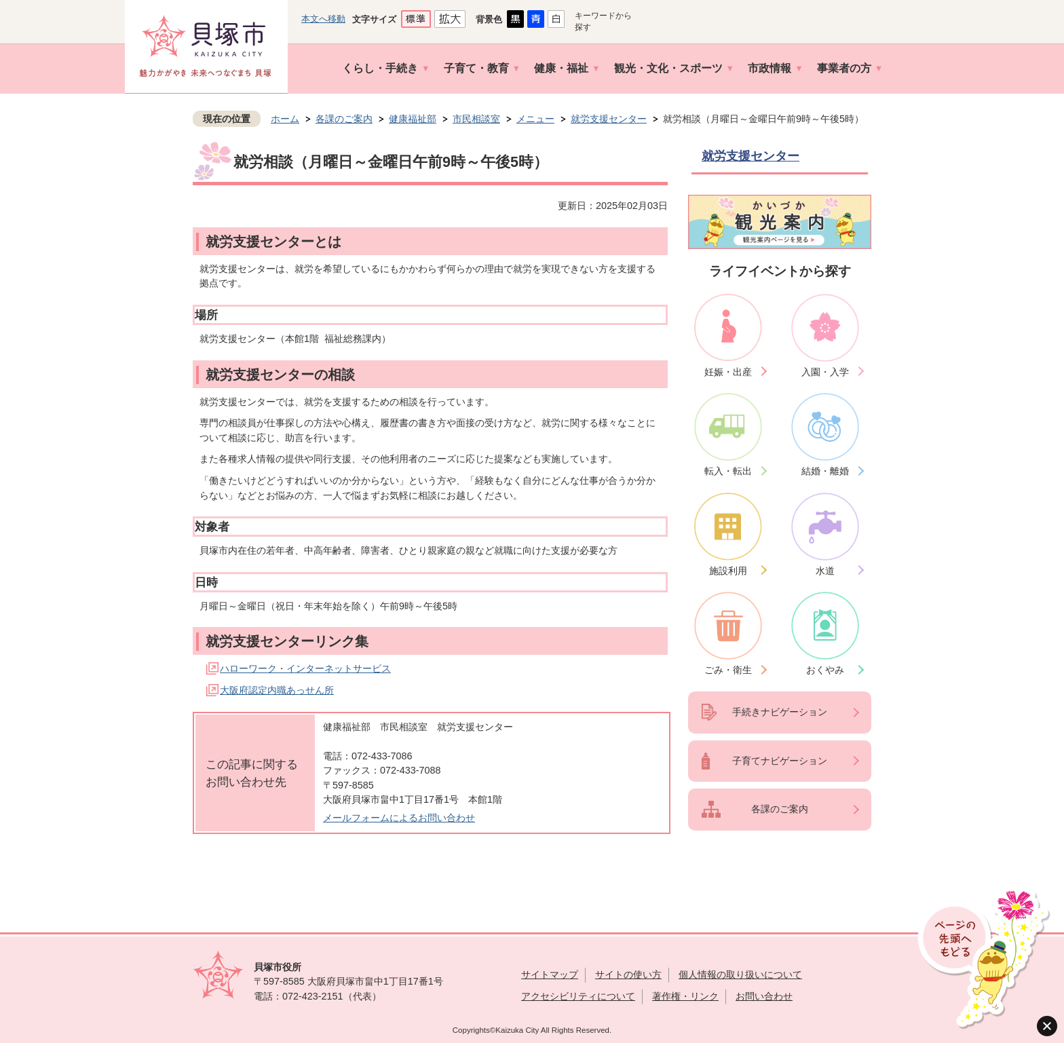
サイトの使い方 (628, 974)
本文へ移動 (323, 19)
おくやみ (825, 669)
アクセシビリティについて (578, 996)
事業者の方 (844, 68)
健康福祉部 (412, 118)
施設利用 (728, 570)
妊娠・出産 (728, 371)
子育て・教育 (476, 68)
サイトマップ (549, 974)
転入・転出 (728, 471)
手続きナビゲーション (779, 711)
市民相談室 (476, 118)
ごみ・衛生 (728, 669)
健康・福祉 (561, 68)
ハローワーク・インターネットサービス (305, 668)
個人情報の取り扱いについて (740, 974)
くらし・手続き (380, 68)
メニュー (535, 118)
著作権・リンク (685, 996)
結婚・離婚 (825, 471)
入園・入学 (825, 371)
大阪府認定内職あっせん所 (277, 690)
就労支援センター (609, 118)
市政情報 (769, 68)
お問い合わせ (764, 996)
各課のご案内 (344, 118)
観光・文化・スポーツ (668, 68)
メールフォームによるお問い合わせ (399, 817)
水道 (825, 570)
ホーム (285, 118)
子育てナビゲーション (779, 760)
